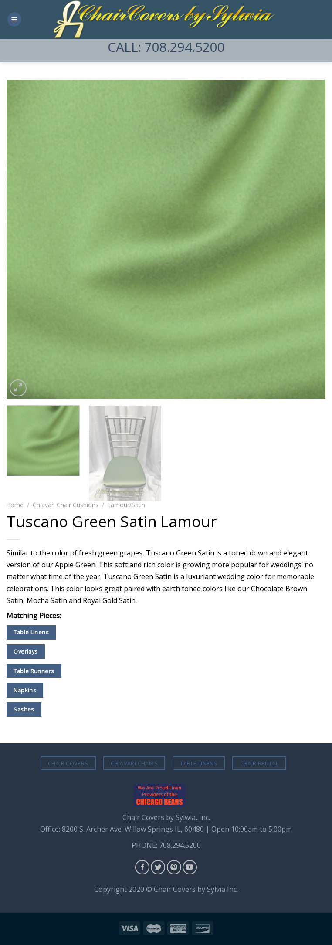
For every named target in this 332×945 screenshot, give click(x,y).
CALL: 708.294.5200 (166, 47)
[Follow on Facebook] (142, 867)
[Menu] (14, 19)
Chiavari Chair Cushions (65, 505)
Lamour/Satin (126, 505)
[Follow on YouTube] (190, 867)
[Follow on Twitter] (158, 867)
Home (15, 505)
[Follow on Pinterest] (174, 867)
